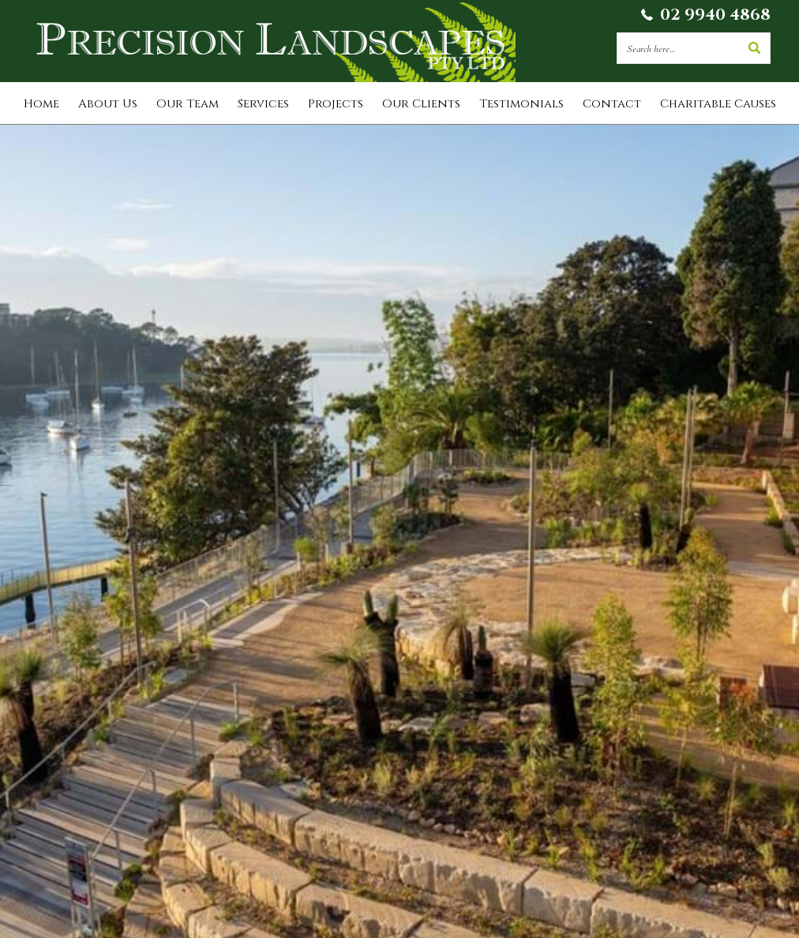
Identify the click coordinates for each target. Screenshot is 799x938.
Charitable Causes (718, 104)
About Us (107, 104)
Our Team (187, 104)
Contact (612, 104)
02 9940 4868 (715, 14)
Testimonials (521, 104)
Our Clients (421, 104)
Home (41, 104)
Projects (335, 104)
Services (263, 104)
